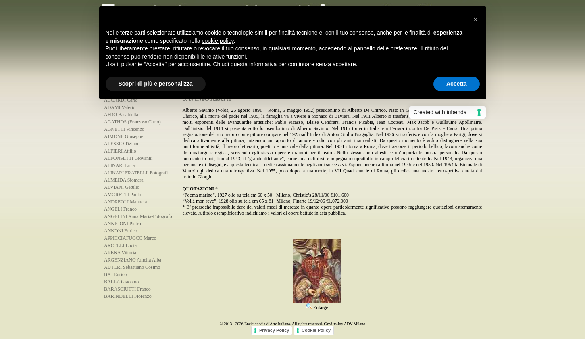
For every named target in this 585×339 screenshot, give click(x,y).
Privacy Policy (274, 330)
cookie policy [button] (217, 41)
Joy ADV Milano (351, 324)
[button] (475, 19)
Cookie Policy (316, 330)
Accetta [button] (456, 83)
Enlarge (317, 304)
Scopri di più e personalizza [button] (156, 83)
